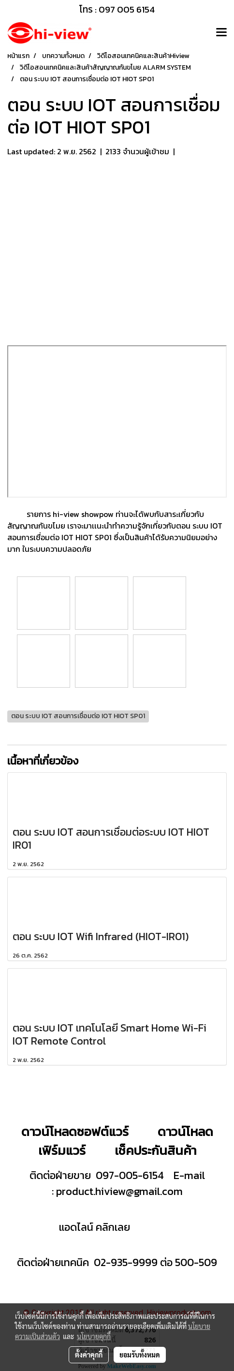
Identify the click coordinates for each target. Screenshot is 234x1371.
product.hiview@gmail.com (119, 1191)
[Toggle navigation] (221, 33)
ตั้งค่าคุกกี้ (88, 1354)
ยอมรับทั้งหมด (139, 1354)
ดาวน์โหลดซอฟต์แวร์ (75, 1131)
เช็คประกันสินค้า (155, 1150)
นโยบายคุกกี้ (94, 1336)
